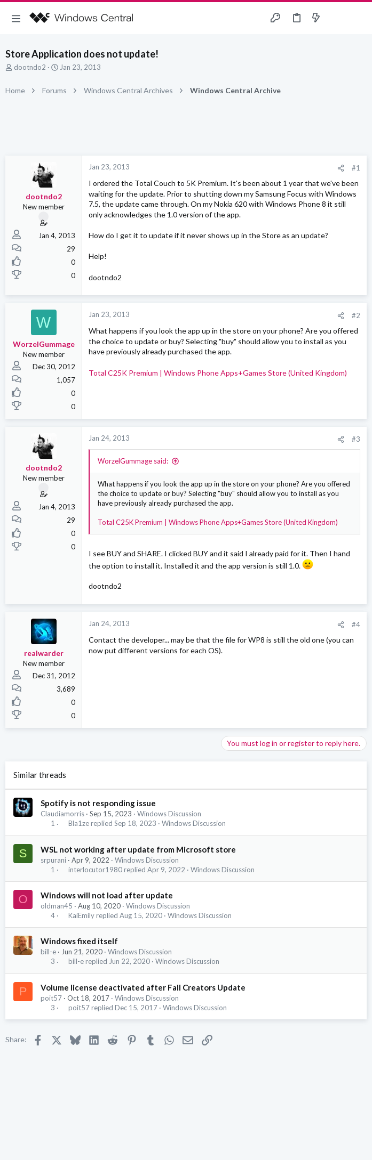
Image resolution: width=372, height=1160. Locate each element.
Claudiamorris (62, 813)
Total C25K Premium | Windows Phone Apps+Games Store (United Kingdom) (218, 372)
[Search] (358, 18)
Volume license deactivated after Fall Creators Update (143, 987)
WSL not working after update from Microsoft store (138, 849)
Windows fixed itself (79, 941)
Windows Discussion (169, 813)
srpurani (53, 860)
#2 (356, 315)
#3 (356, 439)
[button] (16, 18)
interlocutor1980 (95, 869)
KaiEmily (81, 915)
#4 (356, 624)
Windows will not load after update (107, 895)
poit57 (51, 998)
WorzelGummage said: (133, 461)
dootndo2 (30, 67)
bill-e (48, 951)
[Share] (341, 168)
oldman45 (57, 906)
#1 (356, 168)
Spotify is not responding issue (98, 803)
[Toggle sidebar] (337, 18)
